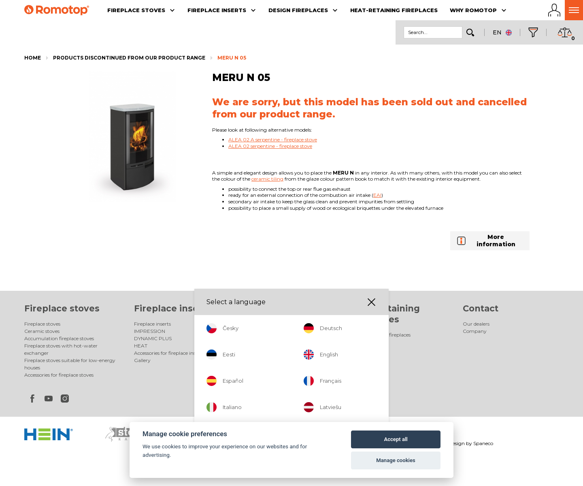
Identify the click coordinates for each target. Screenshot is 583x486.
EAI (377, 195)
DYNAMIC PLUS (153, 338)
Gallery (142, 360)
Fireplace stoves (62, 308)
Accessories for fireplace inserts (169, 353)
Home (32, 58)
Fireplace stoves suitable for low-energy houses (69, 364)
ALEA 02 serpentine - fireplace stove (270, 146)
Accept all (395, 439)
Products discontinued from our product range (129, 58)
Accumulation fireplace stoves (59, 338)
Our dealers (476, 324)
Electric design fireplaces (272, 331)
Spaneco (483, 443)
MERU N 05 (231, 58)
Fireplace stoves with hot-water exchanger (61, 349)
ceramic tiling (267, 179)
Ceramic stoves (42, 331)
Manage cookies (395, 460)
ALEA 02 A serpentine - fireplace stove (272, 139)
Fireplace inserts (172, 308)
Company (475, 331)
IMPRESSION (149, 331)
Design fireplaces (284, 308)
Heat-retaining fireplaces (382, 335)
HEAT (140, 346)
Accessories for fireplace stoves (59, 375)
